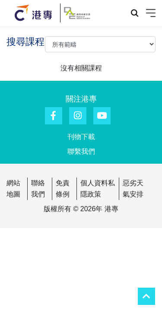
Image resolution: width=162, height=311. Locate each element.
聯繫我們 (81, 151)
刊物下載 (81, 136)
